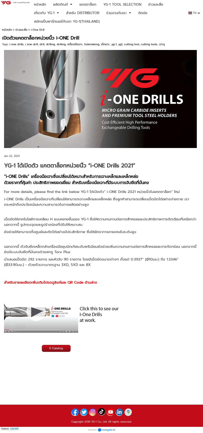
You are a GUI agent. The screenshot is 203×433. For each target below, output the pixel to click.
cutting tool (131, 44)
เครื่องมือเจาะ (75, 44)
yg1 (120, 44)
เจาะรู (162, 44)
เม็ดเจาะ (105, 44)
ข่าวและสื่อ (21, 30)
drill (42, 44)
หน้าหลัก (7, 30)
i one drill (31, 44)
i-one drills (16, 44)
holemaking (91, 44)
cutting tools (149, 44)
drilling (50, 44)
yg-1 (114, 44)
